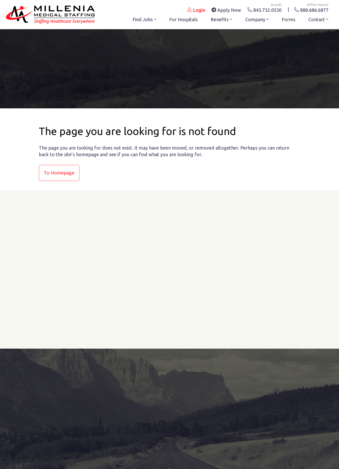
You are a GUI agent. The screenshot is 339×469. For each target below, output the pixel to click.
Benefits (221, 19)
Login (196, 10)
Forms (288, 19)
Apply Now (226, 10)
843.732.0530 (264, 9)
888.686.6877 (311, 9)
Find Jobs (144, 19)
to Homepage (59, 172)
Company (257, 19)
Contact (318, 19)
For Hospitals (183, 19)
